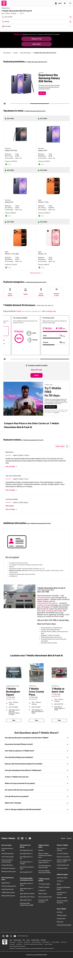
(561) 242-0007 (36, 707)
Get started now (51, 407)
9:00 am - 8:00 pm (59, 700)
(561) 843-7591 (58, 704)
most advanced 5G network (47, 603)
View (13, 720)
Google (59, 611)
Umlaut (19, 311)
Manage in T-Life (36, 39)
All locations (7, 53)
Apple (43, 611)
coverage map (50, 311)
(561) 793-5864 (13, 707)
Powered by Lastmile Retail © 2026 (36, 955)
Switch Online (36, 44)
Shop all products (36, 273)
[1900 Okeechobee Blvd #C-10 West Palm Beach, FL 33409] (36, 22)
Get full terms (34, 94)
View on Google (11, 466)
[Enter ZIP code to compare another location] (36, 370)
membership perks (44, 597)
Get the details (37, 87)
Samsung (49, 611)
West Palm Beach (25, 53)
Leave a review (62, 446)
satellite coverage (43, 605)
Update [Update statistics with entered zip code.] (36, 375)
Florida (15, 53)
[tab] (36, 737)
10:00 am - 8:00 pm (14, 703)
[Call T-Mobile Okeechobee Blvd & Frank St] (36, 17)
